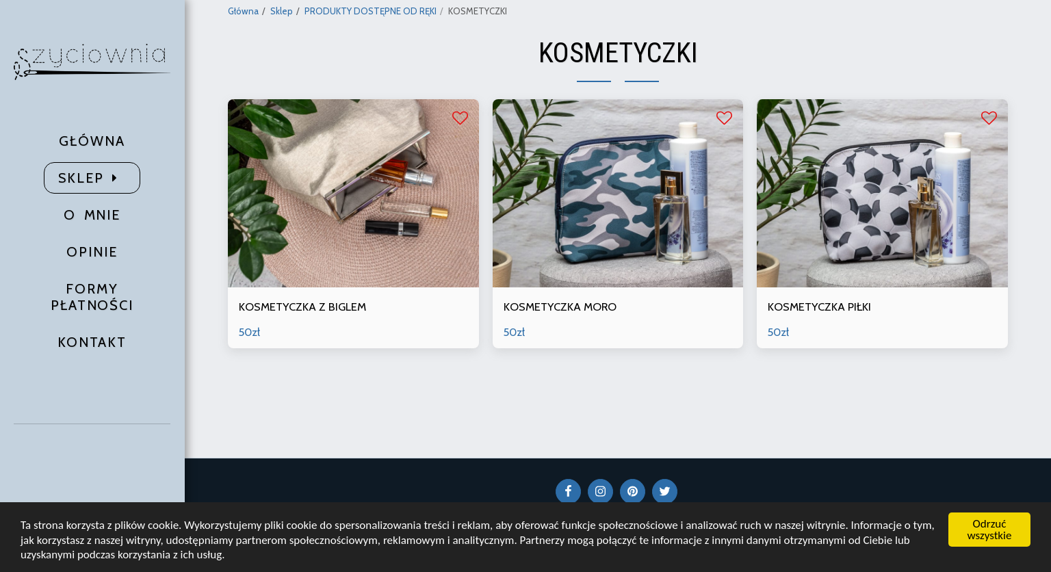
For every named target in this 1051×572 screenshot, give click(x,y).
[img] (353, 193)
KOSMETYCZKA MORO (560, 306)
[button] (92, 468)
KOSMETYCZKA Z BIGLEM (302, 306)
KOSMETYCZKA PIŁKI (819, 306)
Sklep (281, 10)
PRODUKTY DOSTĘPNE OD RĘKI (370, 10)
